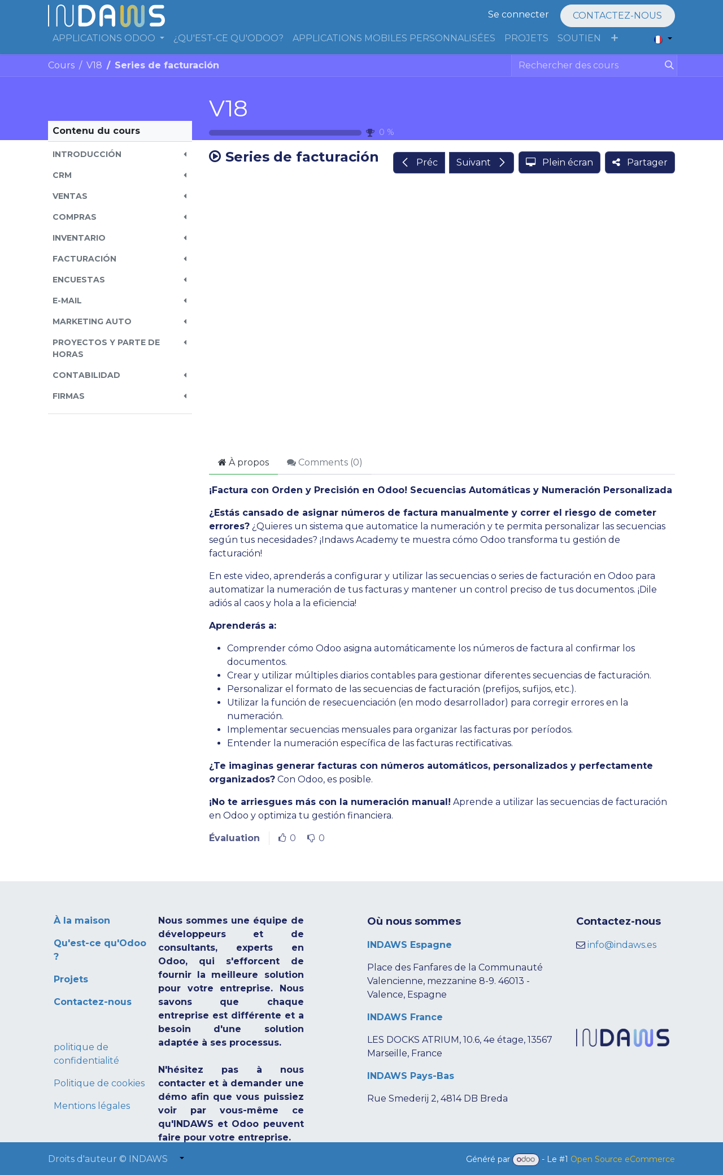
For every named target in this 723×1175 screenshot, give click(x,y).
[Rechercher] (667, 65)
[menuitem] (108, 38)
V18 (228, 108)
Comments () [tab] (325, 462)
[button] (120, 154)
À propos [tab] (243, 462)
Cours (61, 65)
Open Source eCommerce (622, 1159)
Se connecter (518, 14)
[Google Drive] (442, 316)
